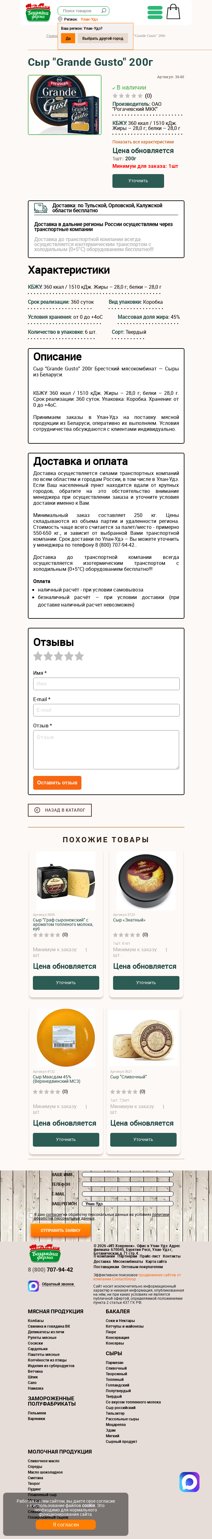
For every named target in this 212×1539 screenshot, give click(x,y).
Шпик (33, 1376)
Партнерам (127, 1255)
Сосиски (35, 1342)
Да (76, 38)
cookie (88, 1505)
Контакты (172, 1255)
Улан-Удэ (97, 19)
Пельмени (37, 1412)
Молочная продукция (60, 1451)
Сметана (35, 1477)
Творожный (116, 1373)
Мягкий (112, 1435)
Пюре (111, 1331)
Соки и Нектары (120, 1320)
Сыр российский (121, 1407)
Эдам (111, 1430)
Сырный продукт (121, 1441)
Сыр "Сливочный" (128, 1077)
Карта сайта (156, 1261)
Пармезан (114, 1362)
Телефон (61, 1184)
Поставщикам (106, 1266)
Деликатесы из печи (46, 1331)
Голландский (117, 1384)
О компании (104, 1255)
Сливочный (116, 1368)
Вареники (36, 1418)
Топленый (115, 1379)
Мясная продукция (55, 1311)
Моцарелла (116, 1424)
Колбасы (36, 1320)
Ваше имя (62, 1174)
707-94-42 (50, 1269)
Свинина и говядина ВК (49, 1326)
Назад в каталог (65, 810)
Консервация (117, 1337)
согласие (54, 1214)
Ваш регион (64, 1203)
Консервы (115, 1342)
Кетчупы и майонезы (125, 1326)
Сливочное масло (43, 1460)
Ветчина (35, 1371)
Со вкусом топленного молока (133, 1401)
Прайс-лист (150, 1255)
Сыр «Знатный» (129, 920)
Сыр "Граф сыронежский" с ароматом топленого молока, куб (63, 924)
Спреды (35, 1466)
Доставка (102, 1261)
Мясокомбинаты (128, 1261)
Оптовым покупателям (142, 1266)
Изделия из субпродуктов (51, 1365)
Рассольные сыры (122, 1418)
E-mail (58, 1194)
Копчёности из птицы (47, 1359)
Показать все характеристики (143, 142)
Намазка (35, 1388)
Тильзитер (115, 1413)
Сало (32, 1382)
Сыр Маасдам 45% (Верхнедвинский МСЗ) (56, 1079)
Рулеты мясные (42, 1337)
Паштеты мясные (43, 1354)
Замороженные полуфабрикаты (52, 1401)
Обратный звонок (58, 1284)
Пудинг (34, 1488)
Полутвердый (118, 1390)
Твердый (114, 1396)
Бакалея (118, 1311)
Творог (34, 1483)
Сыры (114, 1353)
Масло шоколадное (45, 1471)
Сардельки (38, 1348)
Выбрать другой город (110, 38)
